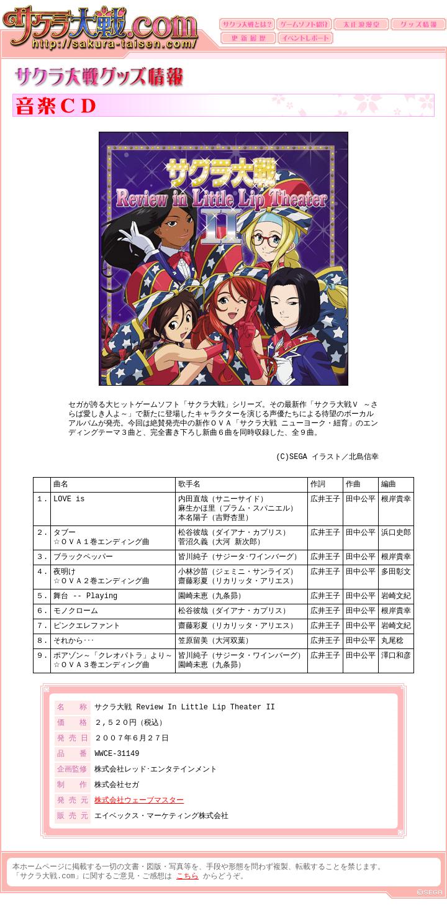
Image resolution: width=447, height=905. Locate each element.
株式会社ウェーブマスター (139, 801)
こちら (187, 876)
